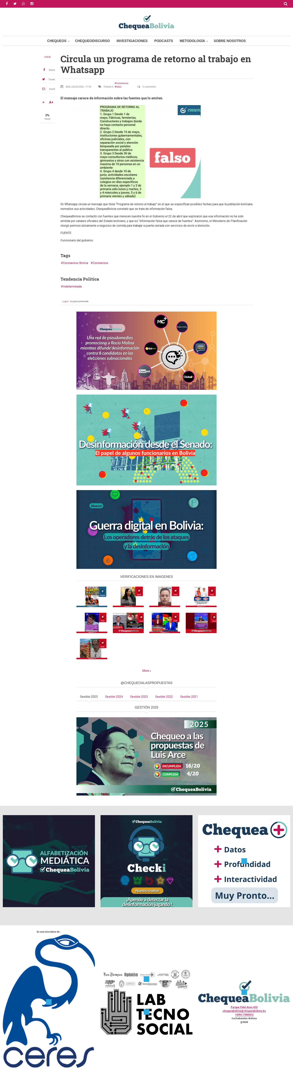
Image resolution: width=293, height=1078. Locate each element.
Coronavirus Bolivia (75, 263)
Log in (65, 301)
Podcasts (163, 41)
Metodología (192, 41)
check (47, 57)
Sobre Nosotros (230, 41)
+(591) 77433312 (244, 1014)
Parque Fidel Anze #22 (244, 1007)
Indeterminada (72, 286)
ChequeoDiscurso (92, 41)
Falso (118, 87)
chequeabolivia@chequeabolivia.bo (244, 1010)
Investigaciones (132, 41)
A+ (51, 102)
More (145, 670)
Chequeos (57, 41)
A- (43, 102)
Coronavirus (122, 83)
